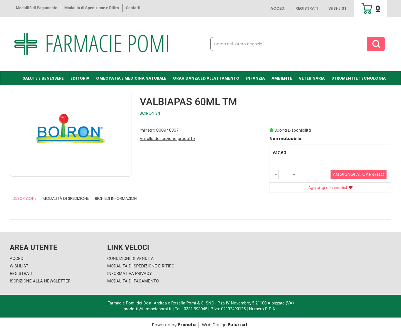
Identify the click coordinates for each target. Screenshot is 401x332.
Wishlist (337, 8)
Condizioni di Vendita (130, 258)
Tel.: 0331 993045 (191, 308)
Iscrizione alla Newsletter (40, 281)
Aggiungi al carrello (358, 174)
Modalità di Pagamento (36, 8)
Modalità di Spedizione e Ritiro (91, 8)
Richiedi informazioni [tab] (116, 198)
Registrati (306, 8)
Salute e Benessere (43, 78)
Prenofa (187, 325)
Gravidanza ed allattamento (206, 78)
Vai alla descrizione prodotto (167, 138)
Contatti (133, 8)
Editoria (79, 78)
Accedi (277, 8)
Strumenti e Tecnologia (358, 78)
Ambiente (282, 78)
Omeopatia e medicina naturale (131, 78)
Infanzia (255, 78)
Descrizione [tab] (24, 198)
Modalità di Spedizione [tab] (66, 198)
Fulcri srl (237, 325)
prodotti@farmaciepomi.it (148, 308)
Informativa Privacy (129, 273)
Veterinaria (312, 78)
